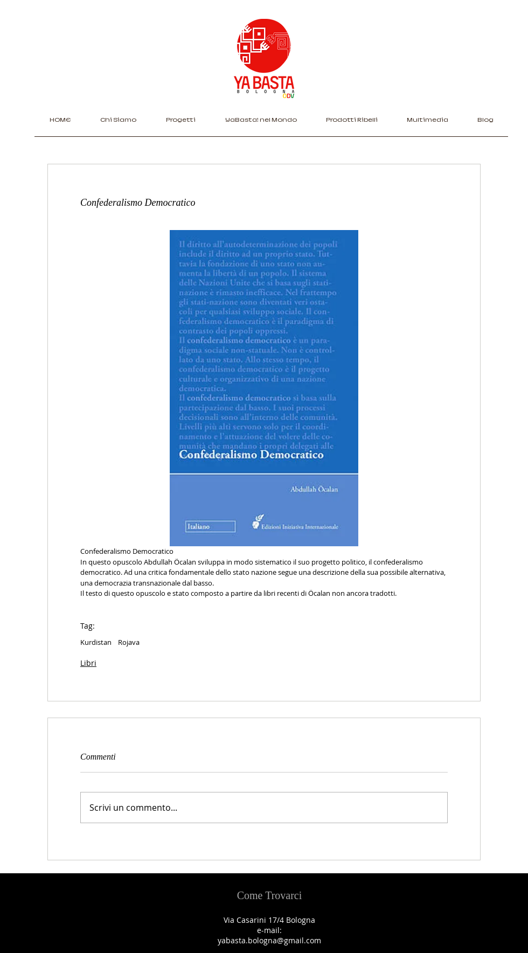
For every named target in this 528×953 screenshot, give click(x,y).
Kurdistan (96, 642)
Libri (88, 663)
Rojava (129, 642)
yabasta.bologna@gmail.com (269, 940)
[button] (180, 123)
